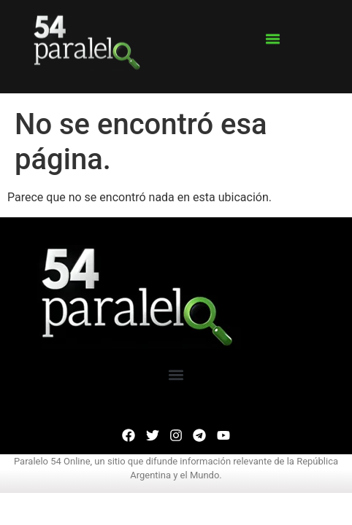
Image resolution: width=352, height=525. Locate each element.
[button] (272, 33)
